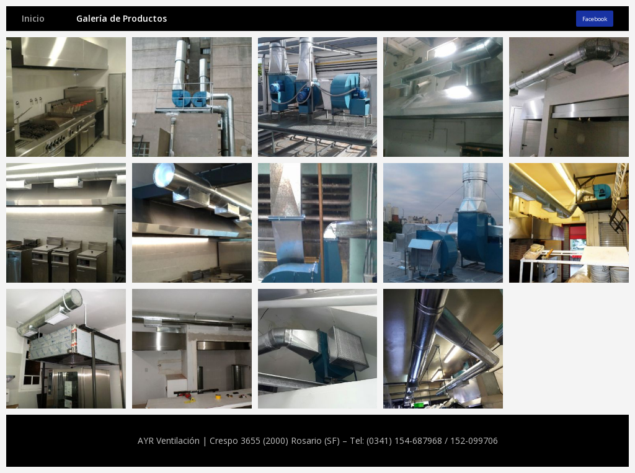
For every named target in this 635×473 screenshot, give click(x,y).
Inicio (33, 18)
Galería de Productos (121, 18)
